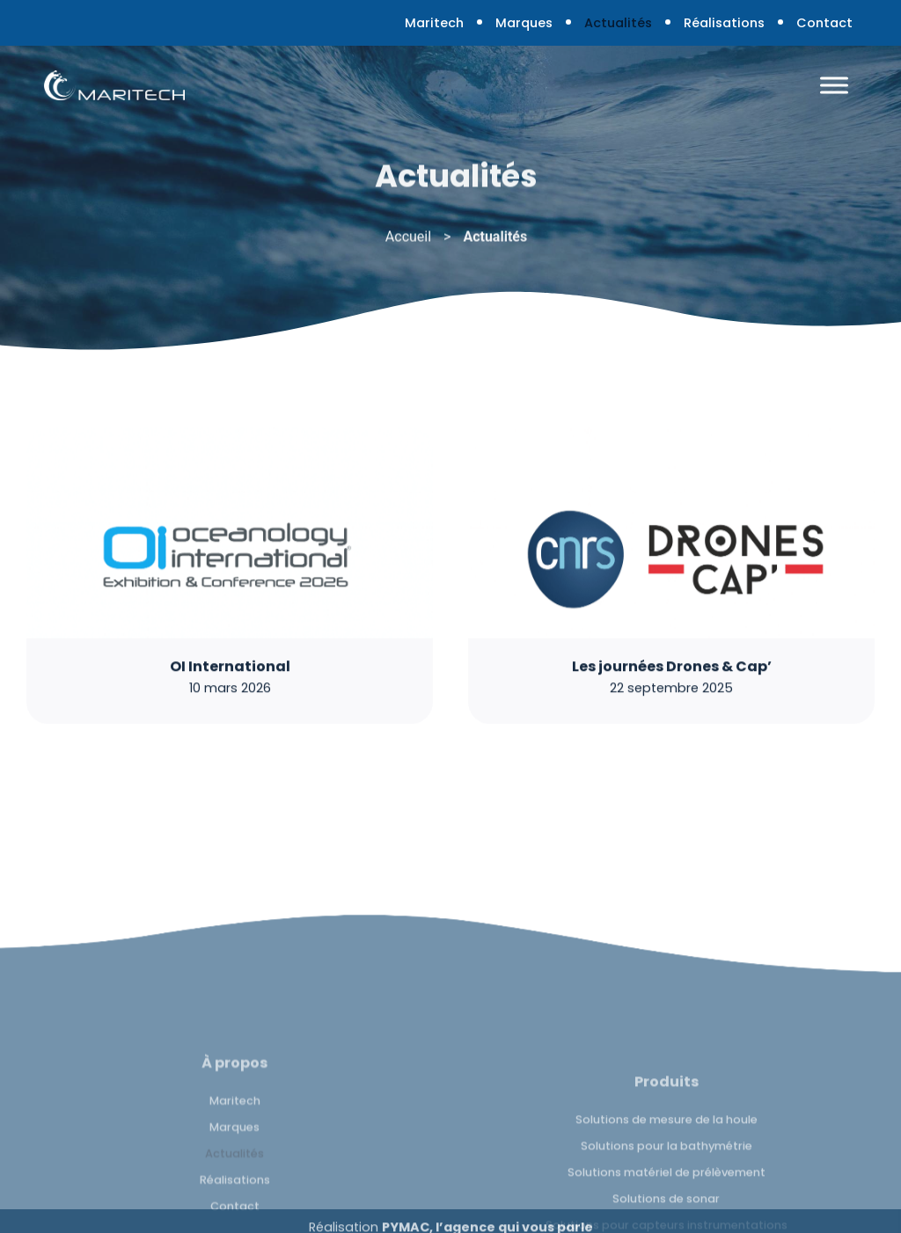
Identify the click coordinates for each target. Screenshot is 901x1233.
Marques (524, 23)
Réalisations (724, 23)
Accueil (408, 239)
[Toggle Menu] (834, 85)
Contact (824, 23)
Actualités (618, 23)
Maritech (434, 23)
